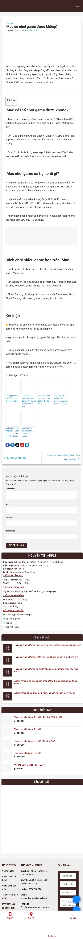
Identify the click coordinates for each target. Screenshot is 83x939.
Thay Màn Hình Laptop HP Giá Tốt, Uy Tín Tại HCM (44, 400)
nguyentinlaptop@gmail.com (34, 898)
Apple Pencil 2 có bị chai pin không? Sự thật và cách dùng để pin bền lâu (46, 682)
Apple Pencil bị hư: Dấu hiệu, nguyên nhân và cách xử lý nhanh (44, 693)
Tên (8, 504)
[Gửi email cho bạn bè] (17, 445)
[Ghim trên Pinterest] (22, 445)
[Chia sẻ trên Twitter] (12, 445)
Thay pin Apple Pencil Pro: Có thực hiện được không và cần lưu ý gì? (47, 645)
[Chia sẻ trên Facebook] (7, 445)
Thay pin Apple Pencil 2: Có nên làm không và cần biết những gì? (46, 657)
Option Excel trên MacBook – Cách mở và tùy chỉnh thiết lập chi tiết (12, 432)
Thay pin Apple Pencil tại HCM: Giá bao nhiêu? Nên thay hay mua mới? (46, 670)
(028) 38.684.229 (29, 883)
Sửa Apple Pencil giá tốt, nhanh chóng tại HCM (12, 398)
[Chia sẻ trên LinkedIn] (27, 445)
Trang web (10, 531)
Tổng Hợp (9, 23)
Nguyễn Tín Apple (33, 30)
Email (9, 518)
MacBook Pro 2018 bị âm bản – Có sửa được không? (29, 432)
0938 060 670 (35, 889)
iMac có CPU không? (14, 458)
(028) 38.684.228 (39, 880)
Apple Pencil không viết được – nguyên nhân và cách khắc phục (61, 400)
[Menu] (77, 6)
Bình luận (10, 488)
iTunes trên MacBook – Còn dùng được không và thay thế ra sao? (29, 401)
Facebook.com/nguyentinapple (35, 907)
